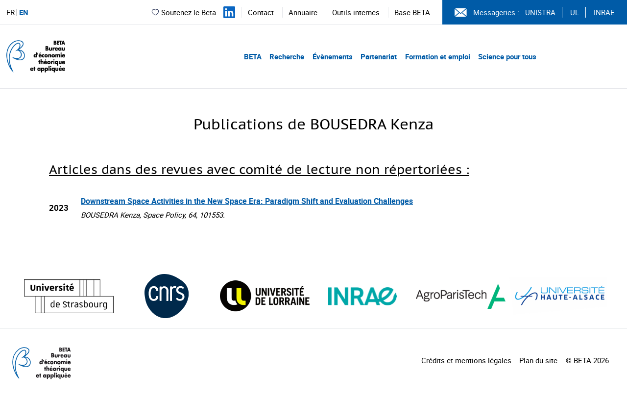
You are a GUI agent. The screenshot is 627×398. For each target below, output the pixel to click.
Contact (261, 12)
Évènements (333, 56)
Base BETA (412, 12)
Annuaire (303, 12)
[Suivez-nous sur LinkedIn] (229, 12)
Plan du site (538, 360)
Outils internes (356, 12)
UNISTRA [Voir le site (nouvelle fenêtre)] (540, 12)
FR (10, 12)
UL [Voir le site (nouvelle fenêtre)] (574, 12)
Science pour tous (507, 56)
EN (23, 12)
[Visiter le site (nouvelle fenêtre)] (69, 296)
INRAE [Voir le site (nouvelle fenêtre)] (604, 12)
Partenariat (379, 56)
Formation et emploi (437, 56)
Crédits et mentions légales (466, 360)
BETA (253, 56)
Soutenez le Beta (183, 12)
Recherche (286, 56)
